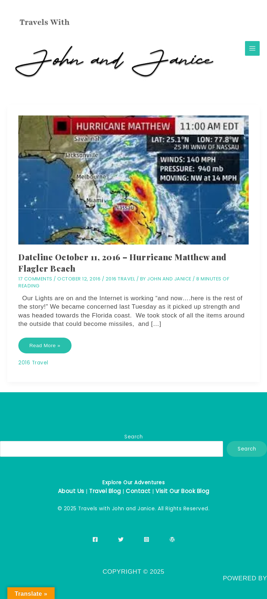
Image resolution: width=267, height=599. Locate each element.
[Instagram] (146, 539)
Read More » (45, 348)
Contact (138, 491)
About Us (71, 491)
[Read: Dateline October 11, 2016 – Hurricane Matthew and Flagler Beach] (133, 179)
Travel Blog (105, 491)
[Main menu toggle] (252, 48)
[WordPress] (172, 539)
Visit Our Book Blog (182, 491)
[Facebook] (95, 539)
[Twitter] (121, 539)
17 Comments (35, 279)
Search (133, 436)
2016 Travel (120, 279)
